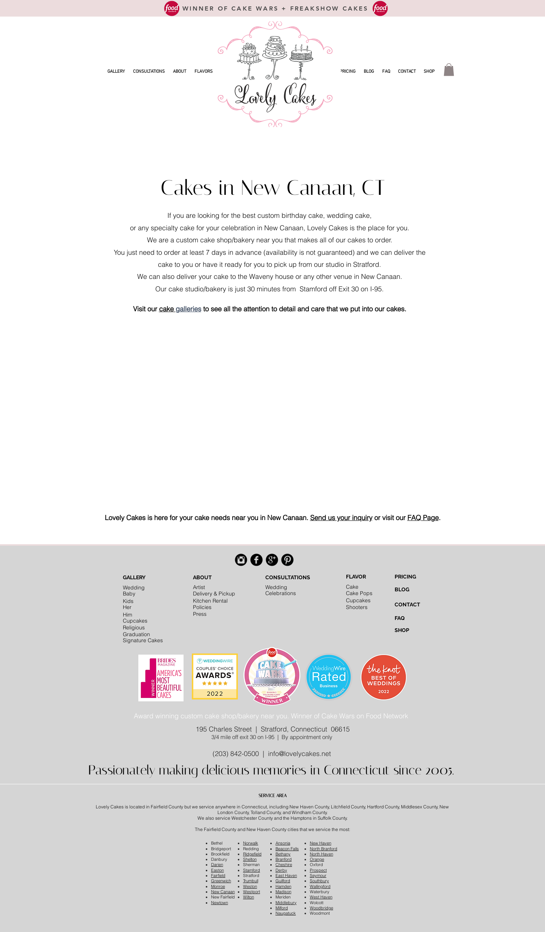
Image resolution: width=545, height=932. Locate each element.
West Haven (321, 897)
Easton (217, 870)
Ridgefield (252, 854)
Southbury (319, 880)
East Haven (286, 875)
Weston (250, 886)
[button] (116, 71)
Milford (282, 908)
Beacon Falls (287, 848)
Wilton (248, 897)
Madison (283, 891)
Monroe (218, 886)
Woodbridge (321, 908)
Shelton (250, 859)
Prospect (318, 870)
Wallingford (320, 886)
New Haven (320, 843)
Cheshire (284, 864)
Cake (352, 586)
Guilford (283, 880)
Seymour (318, 875)
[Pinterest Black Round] (287, 560)
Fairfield (218, 875)
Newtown (219, 902)
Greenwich (221, 880)
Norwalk (250, 843)
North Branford (323, 848)
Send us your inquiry (341, 517)
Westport (251, 891)
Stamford (251, 870)
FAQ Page (423, 517)
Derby (281, 870)
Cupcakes (358, 600)
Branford (284, 859)
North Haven (321, 854)
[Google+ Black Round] (272, 560)
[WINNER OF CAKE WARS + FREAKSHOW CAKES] (275, 8)
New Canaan (223, 891)
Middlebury (286, 902)
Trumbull (250, 880)
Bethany (283, 854)
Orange (317, 859)
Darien (217, 864)
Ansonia (283, 843)
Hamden (283, 886)
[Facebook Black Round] (256, 560)
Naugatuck (286, 913)
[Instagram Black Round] (241, 560)
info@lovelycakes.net (299, 753)
